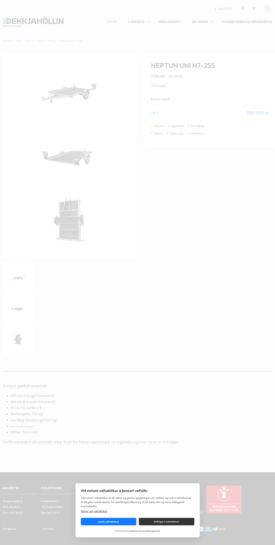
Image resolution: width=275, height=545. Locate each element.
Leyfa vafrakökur (108, 521)
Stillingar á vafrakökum (166, 521)
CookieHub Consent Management (143, 530)
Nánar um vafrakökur (94, 511)
